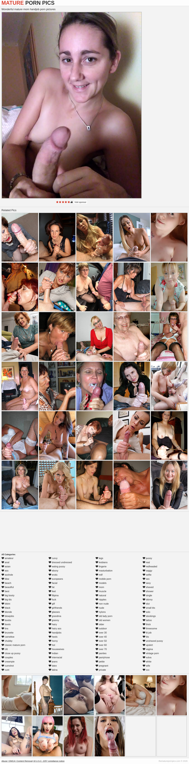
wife (146, 665)
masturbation (104, 570)
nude (100, 608)
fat (51, 587)
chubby (6, 641)
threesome (150, 628)
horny (53, 641)
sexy (147, 583)
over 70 (101, 649)
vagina (148, 649)
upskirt (148, 645)
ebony (53, 570)
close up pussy (10, 653)
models (101, 583)
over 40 (101, 637)
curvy (53, 558)
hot (52, 645)
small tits (149, 608)
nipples (101, 599)
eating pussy (57, 566)
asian (5, 566)
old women (103, 620)
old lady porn (104, 616)
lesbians (101, 562)
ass (4, 570)
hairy (53, 624)
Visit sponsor (80, 202)
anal (5, 562)
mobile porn (103, 579)
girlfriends (55, 608)
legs (99, 558)
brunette (7, 632)
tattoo (147, 620)
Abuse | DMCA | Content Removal (17, 761)
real (146, 562)
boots (6, 624)
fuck (52, 599)
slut (146, 603)
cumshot (7, 665)
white (147, 661)
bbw (5, 579)
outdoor (101, 628)
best (5, 591)
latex (53, 665)
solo (146, 612)
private (101, 670)
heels (53, 637)
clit (4, 649)
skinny (148, 599)
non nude (102, 603)
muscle (101, 591)
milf (99, 575)
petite (100, 661)
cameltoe (7, 637)
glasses (54, 612)
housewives (56, 649)
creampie (7, 661)
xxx (146, 670)
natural (101, 595)
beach (6, 583)
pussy (147, 558)
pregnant (102, 665)
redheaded (150, 566)
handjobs (55, 632)
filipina (54, 595)
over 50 (101, 641)
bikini (5, 603)
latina (53, 670)
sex (146, 579)
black (5, 608)
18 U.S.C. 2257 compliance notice (49, 761)
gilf (52, 603)
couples (7, 657)
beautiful (7, 587)
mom (100, 587)
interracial (55, 657)
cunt (5, 670)
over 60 (101, 645)
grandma (55, 616)
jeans (53, 661)
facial (53, 583)
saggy (147, 570)
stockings (149, 616)
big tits (6, 599)
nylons (101, 612)
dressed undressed (60, 562)
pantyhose (103, 657)
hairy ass (55, 628)
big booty (7, 595)
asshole (7, 575)
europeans (56, 579)
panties (101, 653)
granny (54, 620)
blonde (6, 612)
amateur (7, 558)
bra (4, 628)
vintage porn (151, 653)
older (100, 624)
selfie (147, 575)
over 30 (101, 632)
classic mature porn (13, 645)
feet (52, 591)
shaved (148, 587)
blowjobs (7, 616)
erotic (53, 575)
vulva (147, 657)
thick (147, 624)
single (147, 595)
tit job (147, 632)
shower (148, 591)
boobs (6, 620)
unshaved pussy (153, 641)
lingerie (101, 566)
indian (53, 653)
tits (146, 637)
